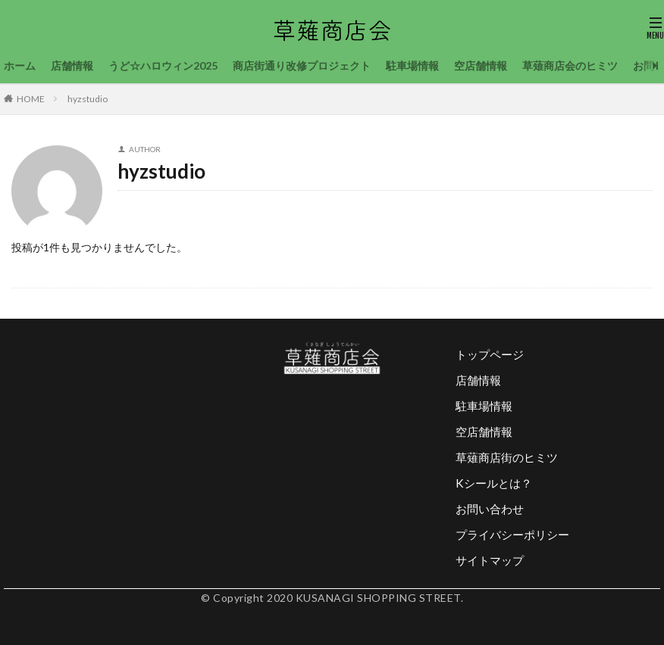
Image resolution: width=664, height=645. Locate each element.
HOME (31, 98)
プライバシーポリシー (512, 534)
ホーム (20, 65)
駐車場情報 (412, 65)
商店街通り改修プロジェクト (302, 65)
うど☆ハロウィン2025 (163, 65)
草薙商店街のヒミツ (507, 457)
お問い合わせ (490, 509)
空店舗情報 (480, 65)
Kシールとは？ (494, 483)
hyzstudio (87, 98)
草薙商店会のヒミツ (570, 65)
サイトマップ (490, 560)
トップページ (490, 354)
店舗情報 (72, 65)
